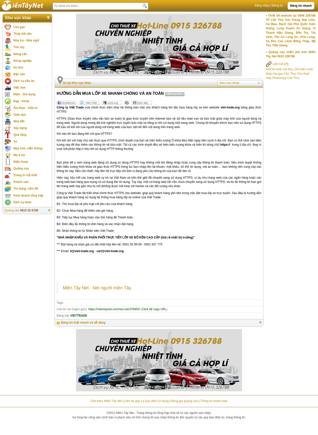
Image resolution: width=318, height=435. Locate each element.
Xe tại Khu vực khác (77, 83)
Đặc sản (19, 74)
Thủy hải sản (22, 33)
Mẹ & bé (19, 155)
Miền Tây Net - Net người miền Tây (97, 287)
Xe (15, 141)
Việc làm (19, 87)
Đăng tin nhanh (301, 5)
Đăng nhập (262, 5)
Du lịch (18, 67)
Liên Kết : (277, 64)
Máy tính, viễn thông (27, 148)
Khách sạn (21, 182)
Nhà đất (18, 121)
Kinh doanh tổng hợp (28, 195)
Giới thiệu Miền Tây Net (106, 401)
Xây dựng (20, 128)
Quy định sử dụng (157, 401)
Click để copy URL (154, 309)
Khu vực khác (18, 18)
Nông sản (20, 54)
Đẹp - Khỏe (21, 101)
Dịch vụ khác (22, 202)
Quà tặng (19, 134)
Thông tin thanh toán (213, 401)
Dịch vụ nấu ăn (24, 81)
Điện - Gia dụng (24, 94)
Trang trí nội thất (25, 175)
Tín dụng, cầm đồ (25, 188)
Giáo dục (19, 114)
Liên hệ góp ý (133, 401)
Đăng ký (277, 5)
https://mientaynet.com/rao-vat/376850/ (114, 309)
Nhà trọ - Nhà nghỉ (26, 40)
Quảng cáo (21, 168)
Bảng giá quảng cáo (184, 401)
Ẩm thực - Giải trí (25, 108)
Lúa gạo (19, 27)
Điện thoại (20, 162)
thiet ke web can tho (279, 69)
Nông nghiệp (22, 61)
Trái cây (19, 47)
